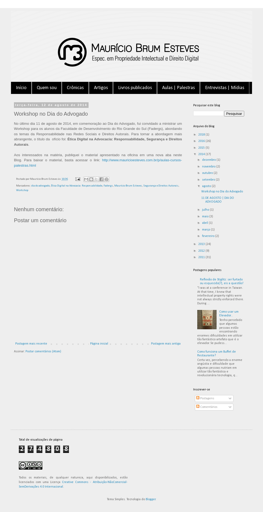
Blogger (151, 499)
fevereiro (208, 236)
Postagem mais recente (31, 343)
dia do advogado (40, 185)
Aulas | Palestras (178, 87)
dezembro (209, 160)
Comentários (206, 407)
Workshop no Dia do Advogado (222, 191)
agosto (207, 186)
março (206, 229)
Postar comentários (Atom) (43, 351)
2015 (202, 147)
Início (21, 87)
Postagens (205, 398)
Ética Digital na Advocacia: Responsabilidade (76, 185)
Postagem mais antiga (166, 343)
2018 (202, 134)
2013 (202, 244)
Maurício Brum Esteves (128, 185)
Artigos (101, 87)
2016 (202, 141)
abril (205, 223)
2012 (202, 251)
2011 (202, 257)
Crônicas (75, 87)
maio (205, 216)
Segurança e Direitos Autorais (160, 185)
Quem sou (47, 87)
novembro (209, 166)
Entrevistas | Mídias (224, 87)
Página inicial (99, 343)
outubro (208, 173)
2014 (202, 154)
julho (206, 209)
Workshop (22, 190)
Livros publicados (135, 87)
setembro (209, 179)
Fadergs (108, 185)
